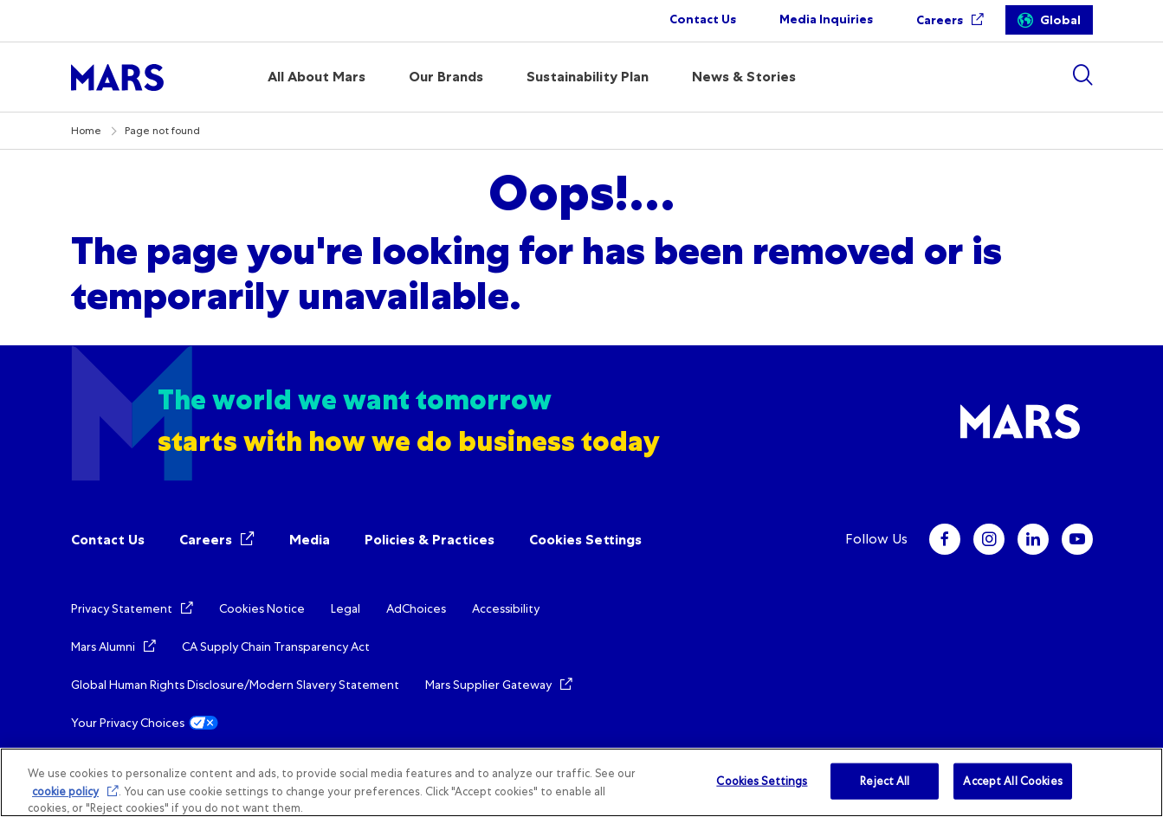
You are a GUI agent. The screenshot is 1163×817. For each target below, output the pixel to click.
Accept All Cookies (1012, 781)
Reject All (884, 781)
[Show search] (1082, 75)
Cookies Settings (585, 539)
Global (1060, 20)
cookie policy (65, 791)
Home (86, 131)
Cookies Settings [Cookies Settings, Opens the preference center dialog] (761, 781)
